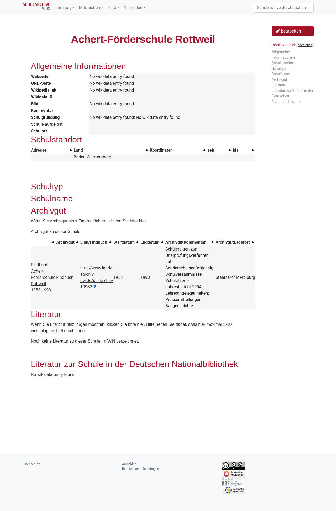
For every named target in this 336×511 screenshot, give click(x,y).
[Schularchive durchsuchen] (284, 8)
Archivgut (65, 242)
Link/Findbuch (93, 242)
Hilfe (111, 7)
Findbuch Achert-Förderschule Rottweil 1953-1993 (43, 277)
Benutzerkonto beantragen (140, 469)
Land (78, 150)
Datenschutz (31, 464)
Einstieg (64, 7)
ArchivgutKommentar (185, 242)
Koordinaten (161, 150)
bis (235, 150)
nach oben (305, 45)
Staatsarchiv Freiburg (235, 277)
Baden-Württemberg (92, 157)
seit (210, 150)
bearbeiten (288, 31)
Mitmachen (89, 7)
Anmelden (132, 7)
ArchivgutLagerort (233, 242)
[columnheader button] (52, 150)
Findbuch (65, 277)
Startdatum (124, 242)
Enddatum (150, 242)
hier (142, 221)
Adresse (38, 150)
